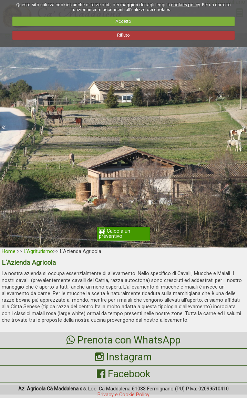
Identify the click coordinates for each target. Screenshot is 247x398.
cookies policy (185, 4)
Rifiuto (123, 35)
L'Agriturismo (38, 251)
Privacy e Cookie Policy (123, 395)
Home (9, 251)
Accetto (123, 21)
